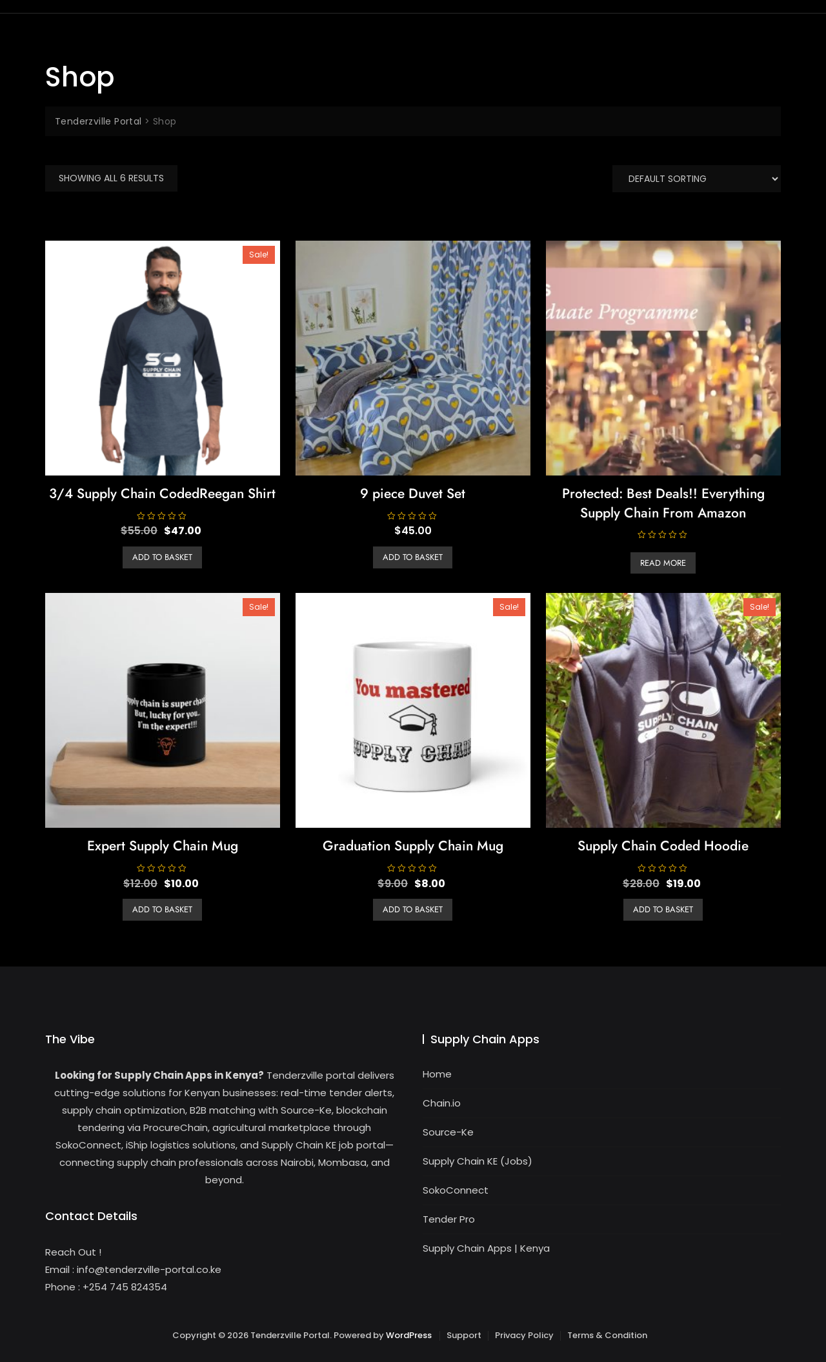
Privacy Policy (524, 1335)
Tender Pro (449, 1219)
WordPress (409, 1335)
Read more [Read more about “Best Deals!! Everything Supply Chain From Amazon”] (663, 563)
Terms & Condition (607, 1335)
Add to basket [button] (162, 557)
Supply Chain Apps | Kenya (486, 1248)
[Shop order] (696, 178)
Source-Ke (448, 1132)
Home (437, 1074)
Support (464, 1335)
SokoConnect (456, 1190)
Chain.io (442, 1103)
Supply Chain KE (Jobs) (477, 1161)
